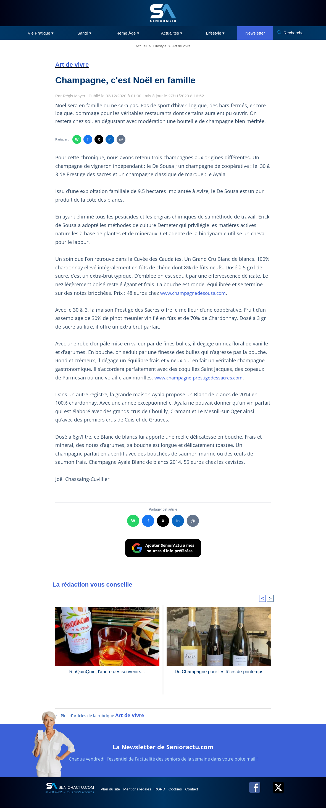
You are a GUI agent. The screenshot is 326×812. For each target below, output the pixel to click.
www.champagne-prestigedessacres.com (202, 377)
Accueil (141, 46)
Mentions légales (144, 793)
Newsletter (255, 33)
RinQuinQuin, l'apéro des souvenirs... (107, 671)
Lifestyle (160, 46)
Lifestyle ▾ (215, 33)
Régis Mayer (74, 95)
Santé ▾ (84, 33)
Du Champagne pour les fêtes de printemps (219, 671)
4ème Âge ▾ (128, 33)
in (110, 139)
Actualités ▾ (171, 33)
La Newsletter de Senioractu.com (163, 750)
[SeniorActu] (163, 13)
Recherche (293, 32)
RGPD (171, 793)
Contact (209, 793)
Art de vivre (181, 46)
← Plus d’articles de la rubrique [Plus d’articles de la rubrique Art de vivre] (100, 719)
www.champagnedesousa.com (196, 293)
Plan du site (112, 793)
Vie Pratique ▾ (41, 33)
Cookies (189, 793)
